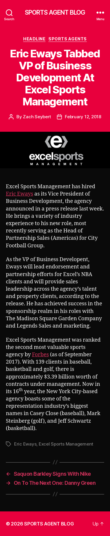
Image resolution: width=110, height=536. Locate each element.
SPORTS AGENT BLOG (55, 12)
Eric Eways (19, 194)
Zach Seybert (37, 116)
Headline (34, 38)
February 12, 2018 (83, 116)
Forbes (40, 354)
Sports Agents (67, 38)
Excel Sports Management (66, 444)
